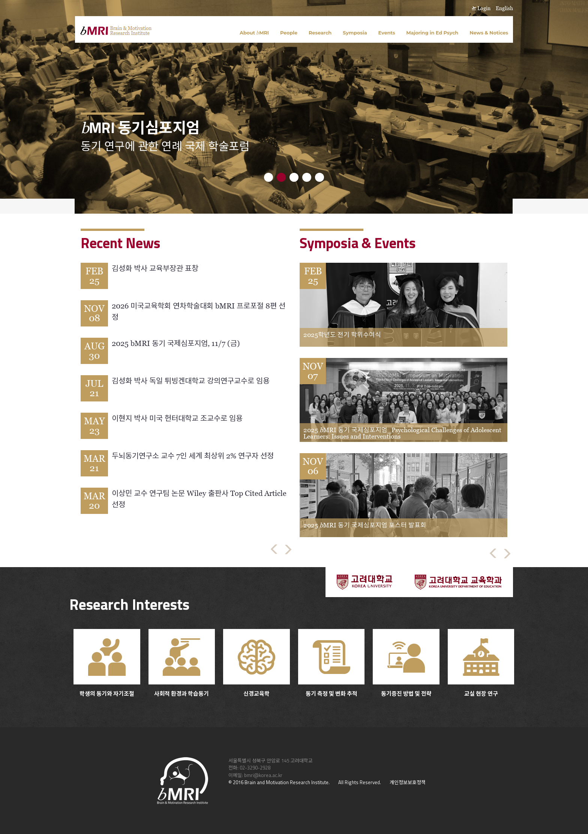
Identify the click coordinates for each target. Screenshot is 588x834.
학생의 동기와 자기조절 (107, 663)
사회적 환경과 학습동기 (181, 663)
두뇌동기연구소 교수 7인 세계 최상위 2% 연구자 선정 (193, 455)
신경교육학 (256, 663)
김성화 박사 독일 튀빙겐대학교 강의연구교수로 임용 (191, 380)
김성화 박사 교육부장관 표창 (155, 268)
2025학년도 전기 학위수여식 (342, 334)
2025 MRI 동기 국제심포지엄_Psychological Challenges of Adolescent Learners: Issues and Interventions (402, 433)
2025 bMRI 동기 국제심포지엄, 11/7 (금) (176, 343)
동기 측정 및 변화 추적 (331, 663)
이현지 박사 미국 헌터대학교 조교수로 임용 (177, 418)
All (341, 782)
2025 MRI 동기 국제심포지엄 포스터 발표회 (364, 525)
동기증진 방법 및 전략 (406, 663)
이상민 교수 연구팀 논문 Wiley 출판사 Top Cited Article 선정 (199, 499)
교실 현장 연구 (481, 663)
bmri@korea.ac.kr (263, 775)
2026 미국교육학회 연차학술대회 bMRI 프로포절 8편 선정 (198, 311)
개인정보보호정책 (408, 782)
